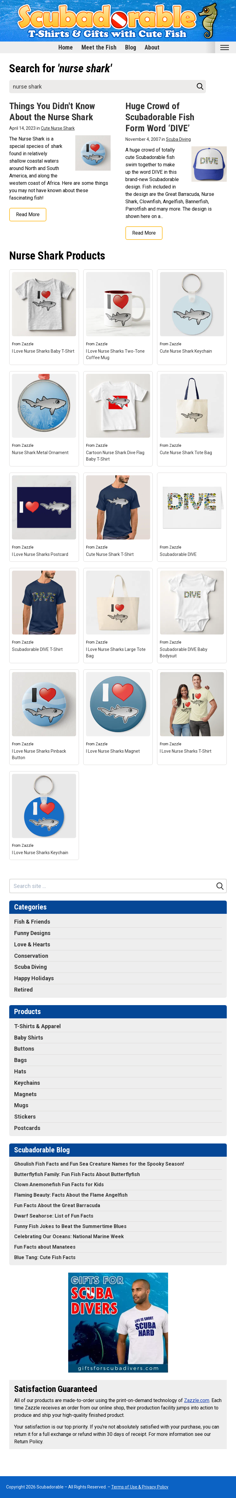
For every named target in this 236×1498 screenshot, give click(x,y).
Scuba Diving (178, 139)
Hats (20, 1071)
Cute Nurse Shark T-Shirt (110, 554)
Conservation (31, 956)
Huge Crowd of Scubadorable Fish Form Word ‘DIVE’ (159, 117)
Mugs (21, 1105)
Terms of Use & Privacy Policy (139, 1486)
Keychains (27, 1083)
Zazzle (27, 344)
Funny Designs (32, 933)
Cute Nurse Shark (58, 128)
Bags (20, 1060)
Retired (23, 989)
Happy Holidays (34, 978)
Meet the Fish (98, 47)
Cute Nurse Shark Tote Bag (186, 452)
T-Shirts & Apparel (37, 1026)
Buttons (24, 1048)
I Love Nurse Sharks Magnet (113, 751)
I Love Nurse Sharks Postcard (40, 554)
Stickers (25, 1116)
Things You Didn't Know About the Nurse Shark (52, 111)
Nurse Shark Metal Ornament (40, 452)
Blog (130, 47)
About (152, 47)
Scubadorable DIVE (178, 554)
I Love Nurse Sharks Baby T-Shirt (43, 351)
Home (65, 47)
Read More (28, 214)
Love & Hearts (32, 944)
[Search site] (107, 86)
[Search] (200, 86)
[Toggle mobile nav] (224, 47)
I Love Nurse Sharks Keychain (40, 852)
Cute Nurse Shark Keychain (186, 351)
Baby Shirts (28, 1037)
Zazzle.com (196, 1400)
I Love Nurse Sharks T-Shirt (185, 751)
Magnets (25, 1094)
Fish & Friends (32, 921)
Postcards (27, 1128)
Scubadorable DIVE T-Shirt (37, 649)
